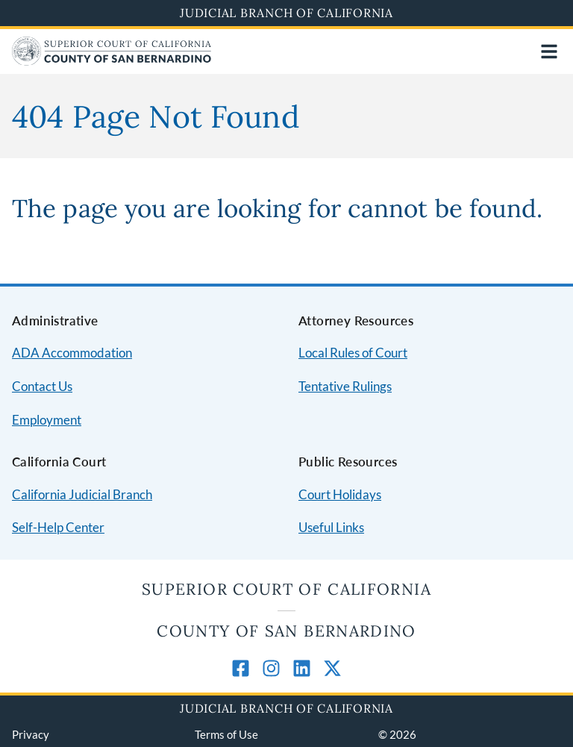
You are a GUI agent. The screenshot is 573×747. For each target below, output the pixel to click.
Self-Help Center (58, 527)
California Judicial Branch (82, 494)
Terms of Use (226, 734)
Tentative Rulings (345, 386)
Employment (46, 420)
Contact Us (42, 386)
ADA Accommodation (72, 352)
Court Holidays (339, 494)
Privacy (30, 734)
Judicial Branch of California (286, 12)
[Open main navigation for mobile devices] (549, 51)
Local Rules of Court (352, 352)
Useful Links (331, 527)
